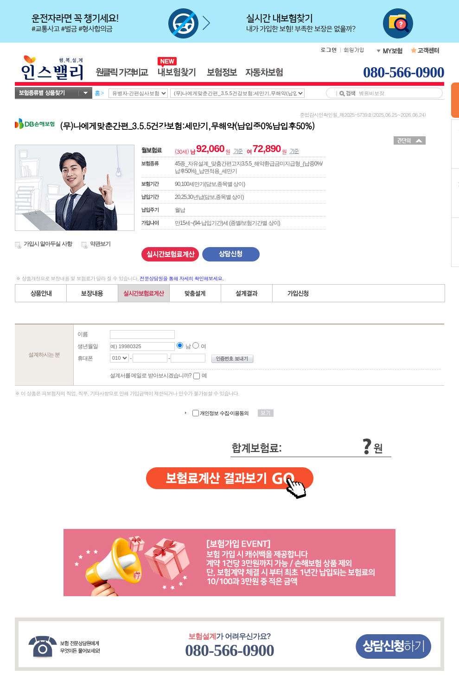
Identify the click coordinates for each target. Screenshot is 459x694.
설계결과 (247, 293)
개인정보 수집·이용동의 (224, 413)
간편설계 (144, 293)
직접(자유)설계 (195, 293)
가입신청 (298, 293)
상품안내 (41, 293)
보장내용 (92, 293)
